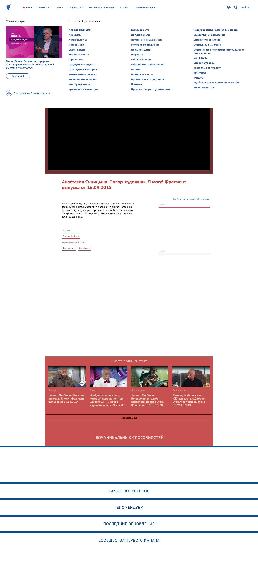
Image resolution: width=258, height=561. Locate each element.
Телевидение (69, 248)
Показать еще (129, 417)
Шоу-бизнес (84, 248)
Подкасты (76, 7)
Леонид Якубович (71, 236)
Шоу (59, 7)
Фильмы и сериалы (101, 7)
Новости (44, 7)
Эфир (29, 7)
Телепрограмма (145, 7)
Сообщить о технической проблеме (191, 199)
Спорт (124, 7)
